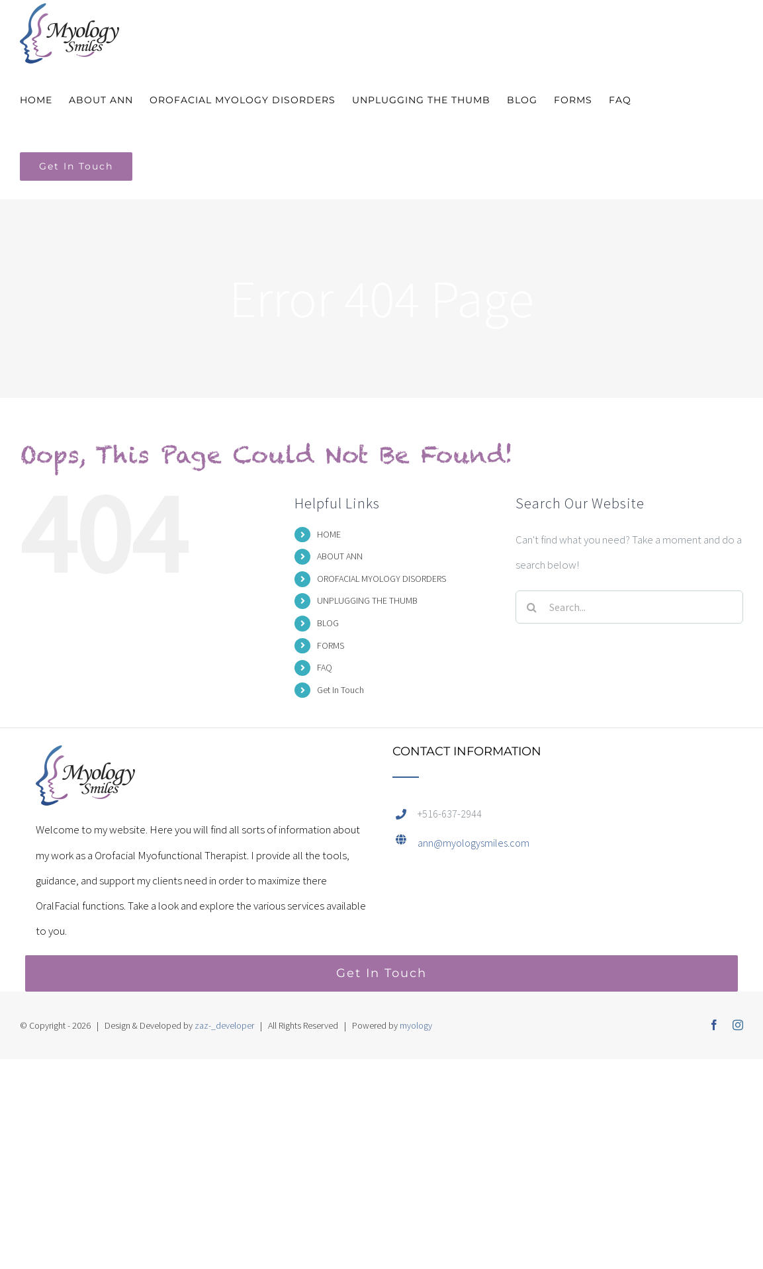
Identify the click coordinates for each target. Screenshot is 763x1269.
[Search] (532, 607)
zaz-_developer (224, 1025)
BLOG (328, 623)
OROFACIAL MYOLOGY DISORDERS (381, 579)
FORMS (330, 645)
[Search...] (629, 607)
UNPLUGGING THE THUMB (367, 600)
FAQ (324, 667)
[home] (85, 758)
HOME (329, 534)
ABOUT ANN (340, 556)
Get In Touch (340, 690)
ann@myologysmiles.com (473, 842)
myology (416, 1025)
